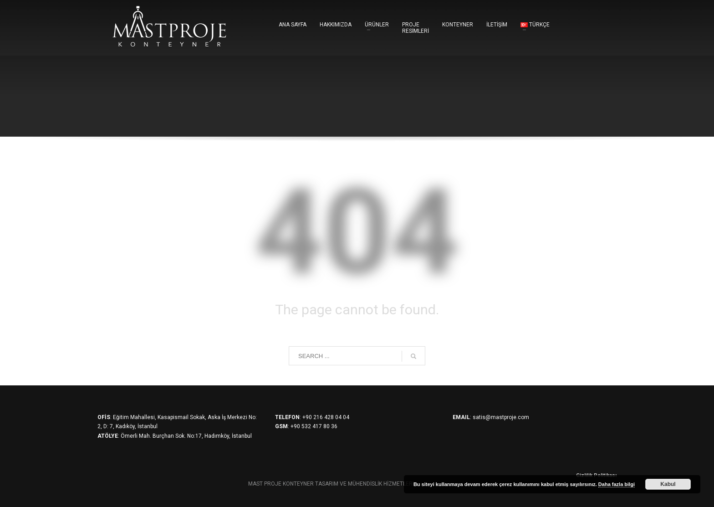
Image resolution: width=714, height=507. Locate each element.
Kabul (667, 484)
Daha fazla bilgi (616, 484)
